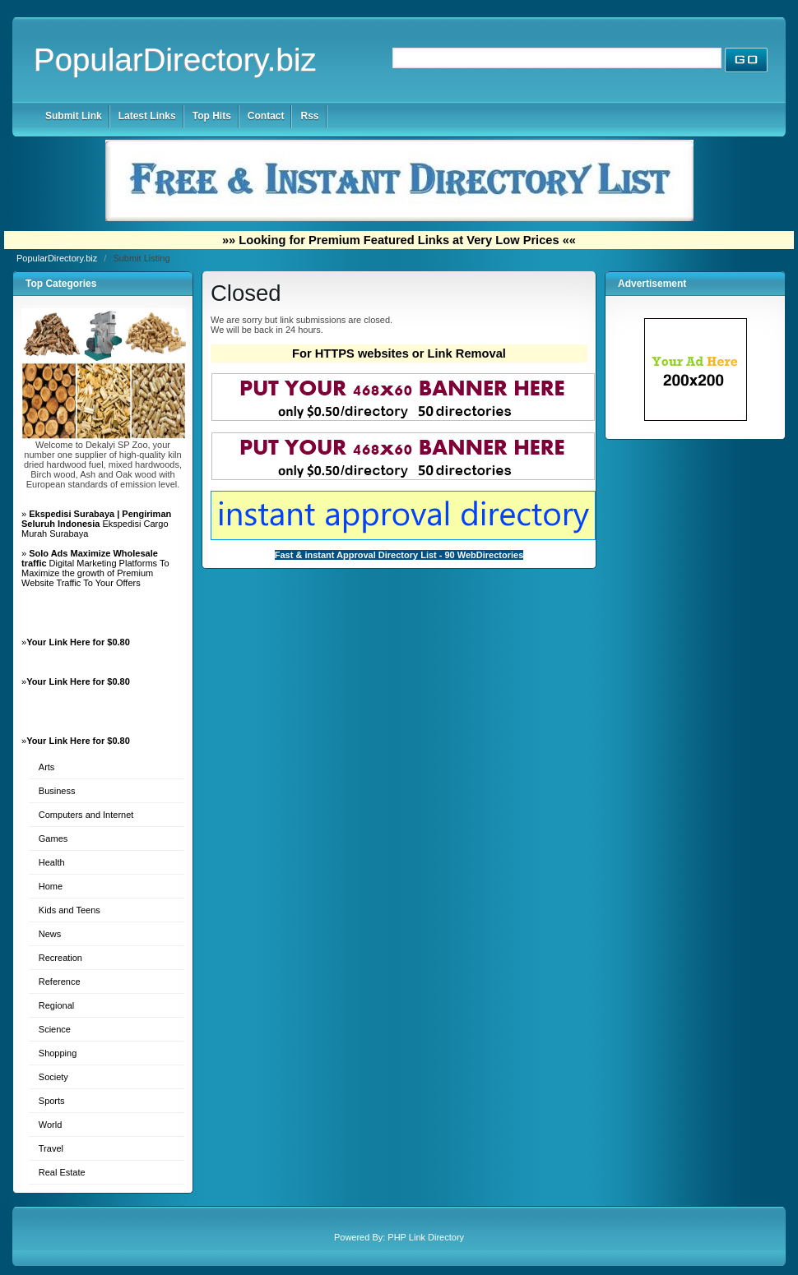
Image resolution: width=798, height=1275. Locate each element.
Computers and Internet (86, 815)
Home (51, 886)
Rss (309, 116)
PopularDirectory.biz (175, 59)
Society (53, 1077)
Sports (52, 1101)
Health (52, 862)
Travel (51, 1148)
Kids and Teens (69, 910)
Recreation (60, 958)
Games (53, 838)
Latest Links (147, 116)
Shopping (58, 1053)
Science (55, 1029)
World (51, 1124)
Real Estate (62, 1172)
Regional (56, 1005)
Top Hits (212, 116)
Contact (266, 116)
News (50, 934)
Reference (60, 981)
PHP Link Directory (425, 1237)
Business (57, 791)
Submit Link (73, 116)
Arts (47, 767)
